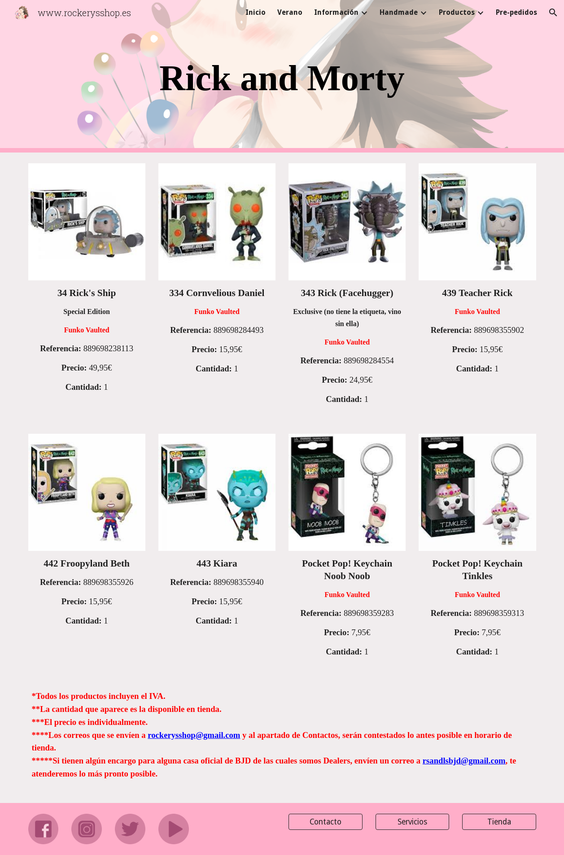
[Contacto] (325, 822)
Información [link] (336, 12)
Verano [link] (289, 12)
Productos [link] (457, 12)
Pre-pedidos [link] (516, 12)
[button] (553, 12)
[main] (282, 76)
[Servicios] (412, 822)
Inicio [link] (255, 12)
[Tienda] (499, 822)
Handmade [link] (399, 12)
